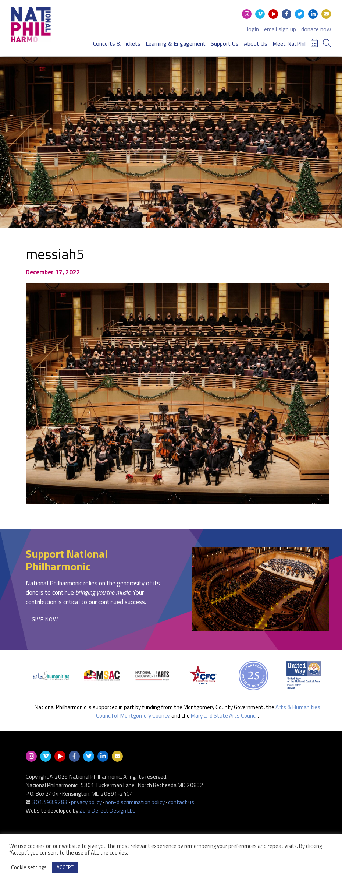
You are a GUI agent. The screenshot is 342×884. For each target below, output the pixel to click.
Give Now (45, 619)
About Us (255, 42)
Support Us (225, 42)
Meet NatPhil (289, 42)
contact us (181, 802)
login (253, 28)
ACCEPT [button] (65, 867)
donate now (316, 28)
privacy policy (86, 802)
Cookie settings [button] (29, 867)
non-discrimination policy (135, 802)
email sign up (280, 28)
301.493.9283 (50, 802)
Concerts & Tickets (116, 42)
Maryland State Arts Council (224, 715)
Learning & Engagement (176, 42)
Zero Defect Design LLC (107, 810)
